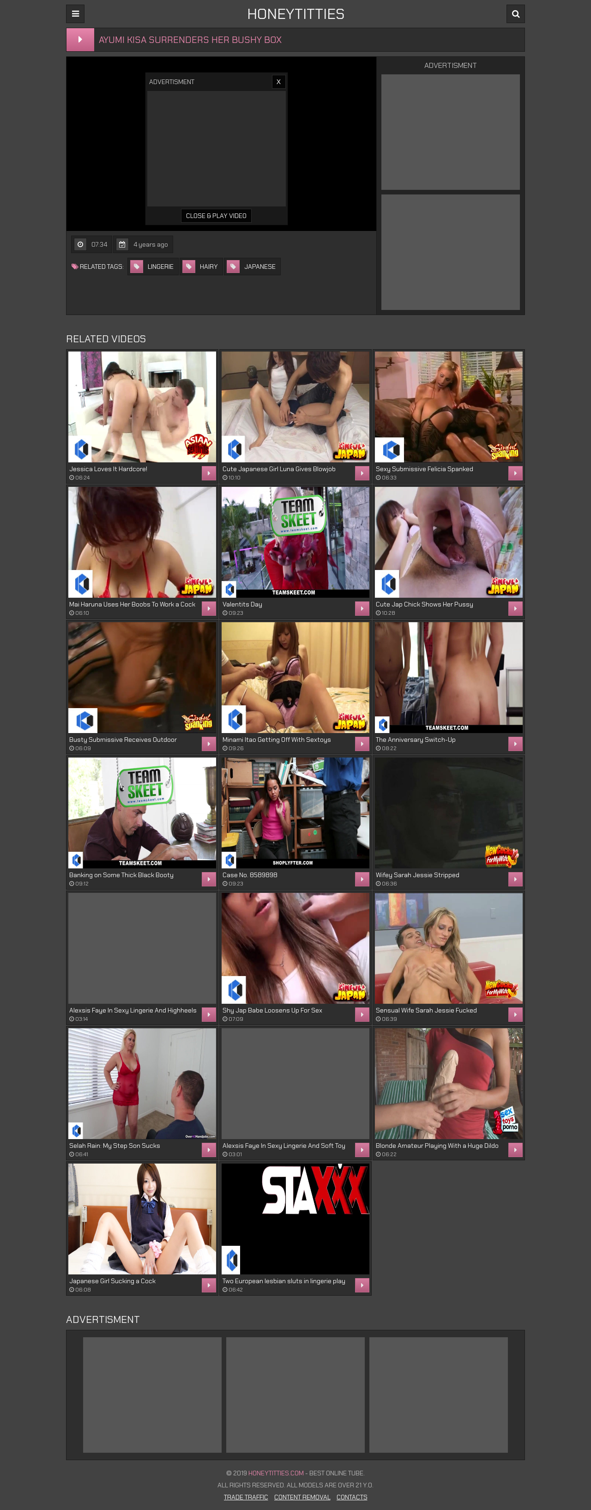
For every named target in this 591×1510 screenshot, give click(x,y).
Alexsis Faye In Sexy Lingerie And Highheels (133, 1010)
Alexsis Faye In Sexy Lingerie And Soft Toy (284, 1145)
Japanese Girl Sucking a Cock (112, 1281)
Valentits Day (242, 604)
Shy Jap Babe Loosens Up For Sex (272, 1010)
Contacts (352, 1497)
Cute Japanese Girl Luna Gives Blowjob (279, 469)
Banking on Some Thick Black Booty (121, 875)
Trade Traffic (246, 1497)
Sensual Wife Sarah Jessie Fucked (426, 1010)
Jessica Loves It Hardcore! (108, 469)
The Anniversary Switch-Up (416, 739)
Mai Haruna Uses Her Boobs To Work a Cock (132, 604)
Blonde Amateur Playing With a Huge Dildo (437, 1145)
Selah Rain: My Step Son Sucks (114, 1145)
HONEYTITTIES (295, 14)
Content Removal (302, 1497)
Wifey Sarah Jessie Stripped (417, 875)
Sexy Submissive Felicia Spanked (424, 469)
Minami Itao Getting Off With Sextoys (277, 739)
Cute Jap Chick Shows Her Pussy (424, 604)
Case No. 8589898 (250, 875)
